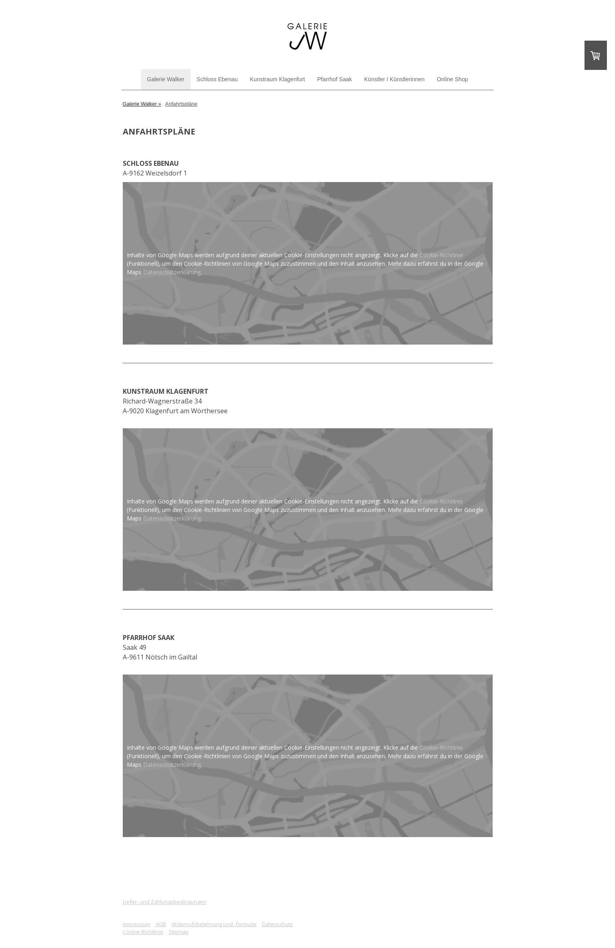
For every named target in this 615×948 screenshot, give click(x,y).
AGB (161, 924)
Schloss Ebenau (217, 79)
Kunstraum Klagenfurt (277, 79)
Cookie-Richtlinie (441, 255)
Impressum (136, 924)
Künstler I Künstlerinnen (394, 79)
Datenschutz (277, 924)
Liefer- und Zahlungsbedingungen (164, 901)
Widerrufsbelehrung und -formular (214, 924)
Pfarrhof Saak (334, 79)
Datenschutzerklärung (172, 272)
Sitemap (179, 931)
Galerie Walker (166, 79)
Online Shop (452, 79)
